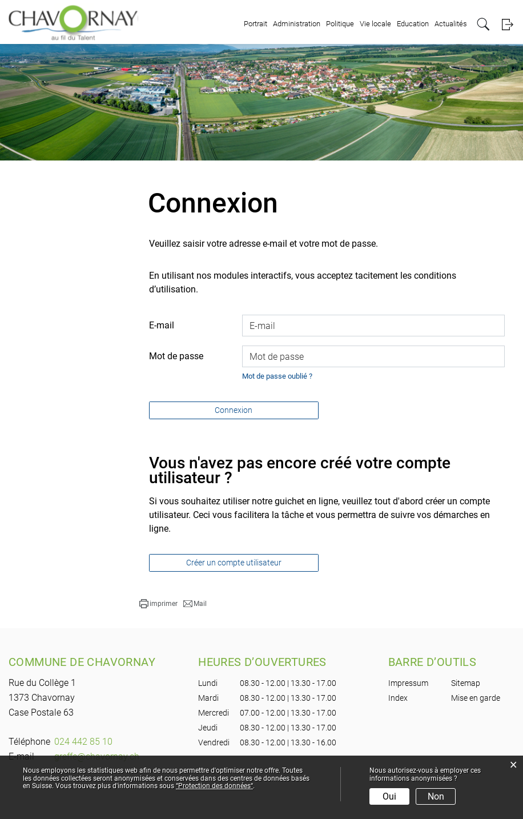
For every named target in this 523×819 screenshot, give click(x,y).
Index (398, 697)
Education (413, 23)
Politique (340, 23)
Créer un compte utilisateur (233, 562)
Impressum (408, 683)
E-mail (161, 325)
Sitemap (465, 683)
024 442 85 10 (83, 741)
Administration (296, 23)
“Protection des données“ (214, 786)
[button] (158, 603)
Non (436, 796)
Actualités (451, 23)
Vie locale (375, 23)
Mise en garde (475, 697)
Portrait (255, 23)
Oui (389, 796)
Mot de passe (176, 356)
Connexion (233, 410)
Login (507, 24)
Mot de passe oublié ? (277, 376)
